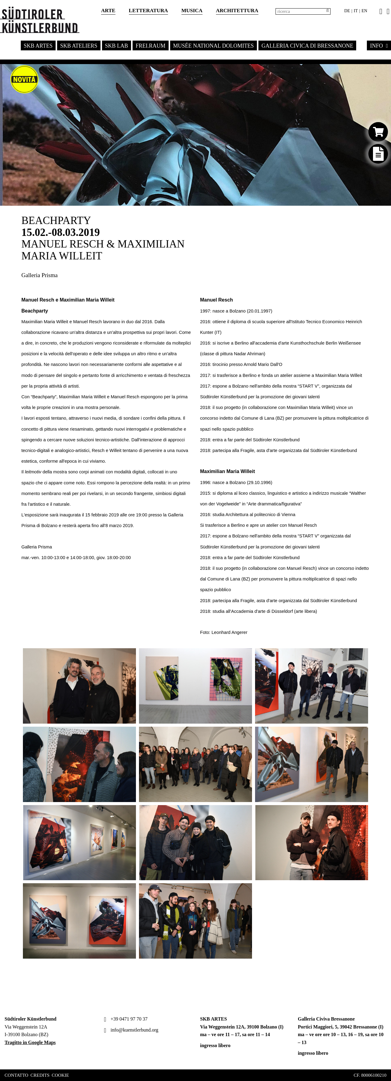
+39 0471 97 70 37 (125, 1018)
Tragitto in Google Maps (30, 1042)
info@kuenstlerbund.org (130, 1029)
